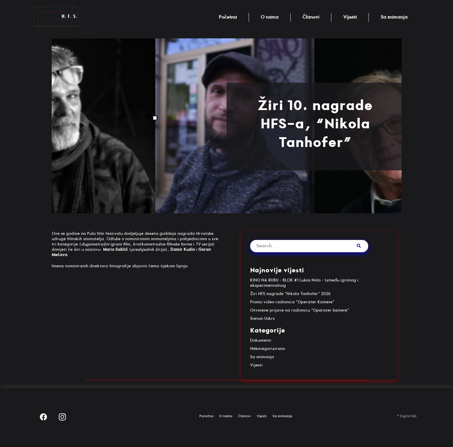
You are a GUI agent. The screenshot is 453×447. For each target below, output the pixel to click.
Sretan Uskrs (262, 318)
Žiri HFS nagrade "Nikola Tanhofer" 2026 (290, 294)
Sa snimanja (394, 17)
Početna (228, 17)
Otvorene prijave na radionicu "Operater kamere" (299, 310)
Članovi (310, 17)
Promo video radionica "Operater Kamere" (292, 302)
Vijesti (350, 17)
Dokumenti (260, 340)
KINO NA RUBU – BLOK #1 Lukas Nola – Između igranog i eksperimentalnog (304, 283)
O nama (269, 17)
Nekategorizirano (267, 348)
